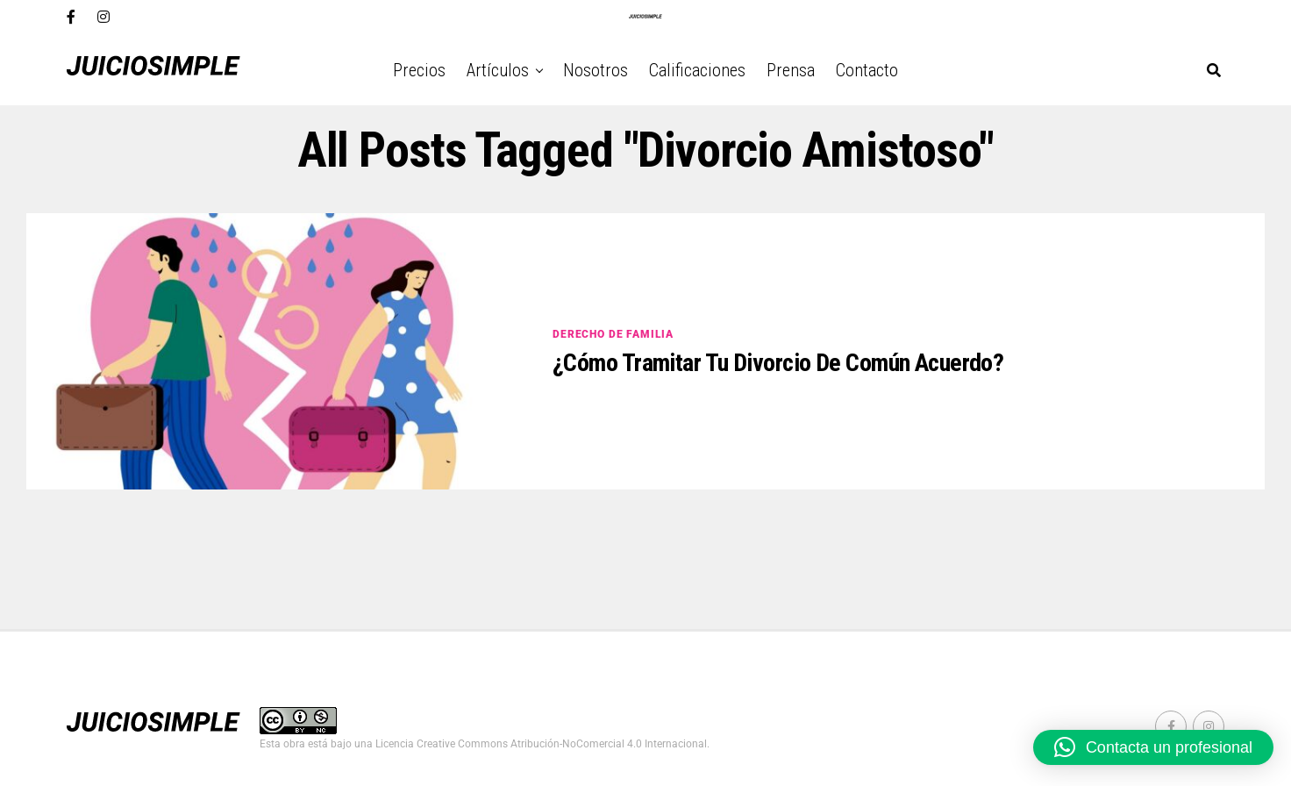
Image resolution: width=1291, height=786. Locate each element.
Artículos (498, 70)
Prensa (791, 70)
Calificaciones (697, 70)
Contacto (867, 70)
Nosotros (595, 70)
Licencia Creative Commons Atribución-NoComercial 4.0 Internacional (541, 744)
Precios (419, 70)
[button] (1153, 747)
